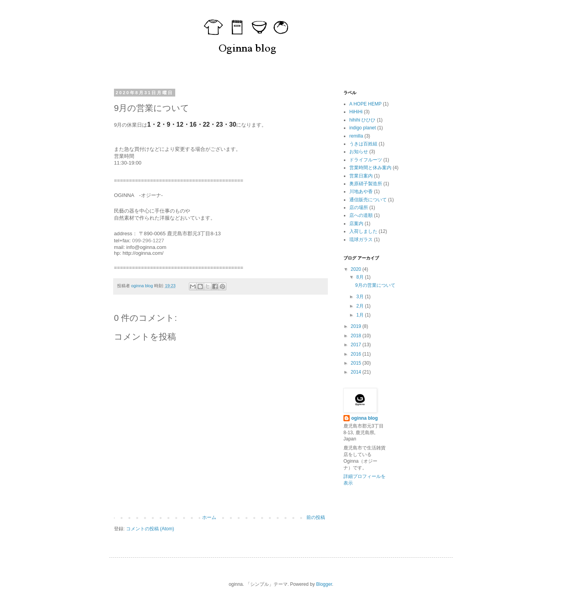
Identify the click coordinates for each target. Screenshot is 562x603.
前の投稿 (315, 517)
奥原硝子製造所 (365, 183)
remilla (356, 136)
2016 (357, 354)
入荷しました (363, 231)
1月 (360, 315)
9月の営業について (375, 285)
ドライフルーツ (365, 160)
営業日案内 (361, 176)
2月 (360, 306)
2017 (357, 344)
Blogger (324, 584)
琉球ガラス (361, 239)
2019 (357, 326)
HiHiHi (356, 112)
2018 (357, 335)
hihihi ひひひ (362, 120)
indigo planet (362, 128)
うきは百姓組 (363, 144)
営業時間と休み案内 (370, 167)
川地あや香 (361, 191)
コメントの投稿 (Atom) (150, 528)
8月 (360, 277)
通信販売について (368, 199)
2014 (357, 372)
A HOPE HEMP (365, 104)
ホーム (209, 517)
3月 (360, 296)
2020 (357, 269)
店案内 (356, 223)
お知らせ (358, 151)
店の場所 (358, 207)
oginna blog (364, 418)
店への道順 (361, 215)
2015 (357, 363)
